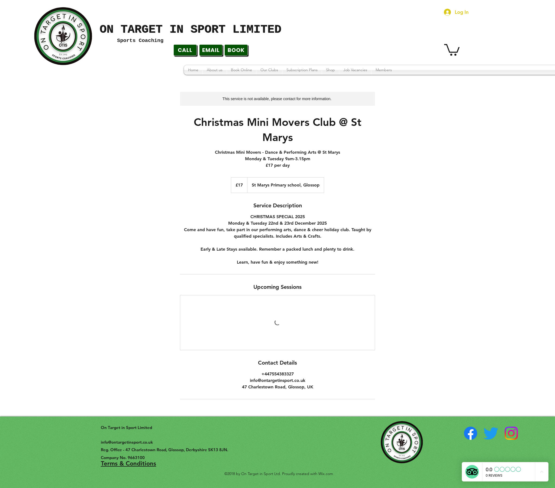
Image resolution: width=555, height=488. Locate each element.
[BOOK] (236, 50)
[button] (452, 49)
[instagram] (511, 433)
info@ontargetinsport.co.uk (127, 442)
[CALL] (185, 50)
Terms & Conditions (128, 463)
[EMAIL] (210, 50)
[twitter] (491, 433)
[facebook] (470, 433)
